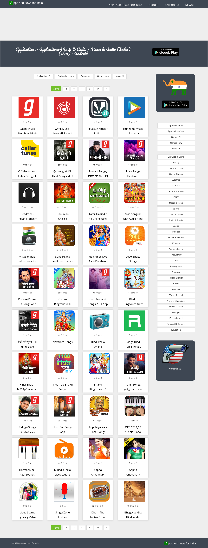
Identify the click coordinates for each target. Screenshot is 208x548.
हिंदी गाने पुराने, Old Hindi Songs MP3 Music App (62, 176)
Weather (176, 180)
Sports (176, 209)
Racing (176, 162)
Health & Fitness (176, 237)
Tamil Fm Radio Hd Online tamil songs (98, 218)
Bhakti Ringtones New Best (133, 304)
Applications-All (44, 76)
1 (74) (56, 89)
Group (153, 5)
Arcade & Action (176, 191)
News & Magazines (176, 301)
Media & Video (176, 203)
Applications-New (66, 76)
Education (176, 330)
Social (176, 283)
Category (172, 5)
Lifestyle (176, 312)
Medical (176, 232)
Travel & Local (176, 295)
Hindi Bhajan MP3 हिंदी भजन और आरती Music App (27, 389)
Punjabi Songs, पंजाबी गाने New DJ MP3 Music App (98, 176)
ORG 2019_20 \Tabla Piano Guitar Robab (133, 432)
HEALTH (176, 197)
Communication (176, 249)
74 (98, 89)
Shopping (176, 272)
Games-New (103, 76)
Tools (176, 260)
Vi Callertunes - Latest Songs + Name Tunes (27, 176)
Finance (176, 243)
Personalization (176, 278)
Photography (176, 266)
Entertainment (176, 318)
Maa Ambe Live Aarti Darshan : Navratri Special (98, 261)
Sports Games (176, 174)
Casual (176, 226)
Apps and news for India (26, 3)
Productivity (176, 255)
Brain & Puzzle (176, 220)
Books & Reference (176, 324)
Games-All (86, 76)
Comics (176, 185)
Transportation (176, 214)
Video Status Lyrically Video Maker (27, 517)
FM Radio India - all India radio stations (27, 261)
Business (176, 289)
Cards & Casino (176, 168)
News (189, 5)
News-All (120, 76)
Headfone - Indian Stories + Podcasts (27, 218)
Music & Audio (176, 306)
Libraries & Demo (176, 157)
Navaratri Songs (63, 342)
